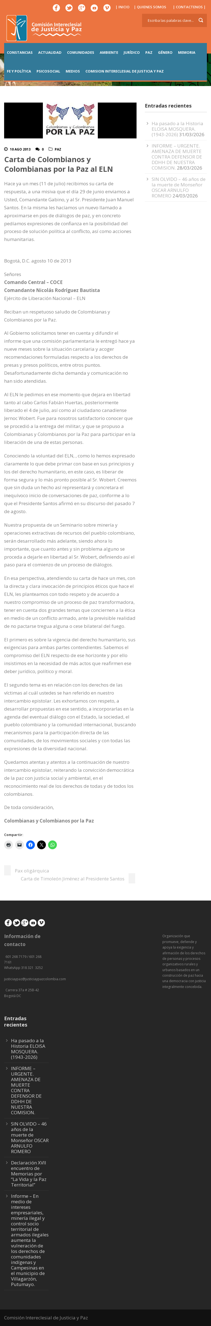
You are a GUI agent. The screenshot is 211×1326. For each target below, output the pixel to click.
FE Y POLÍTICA (19, 71)
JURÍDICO (132, 52)
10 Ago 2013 (20, 149)
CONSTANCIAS (20, 52)
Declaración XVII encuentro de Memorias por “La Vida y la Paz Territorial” (28, 1173)
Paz (58, 149)
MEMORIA (186, 52)
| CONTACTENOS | (189, 6)
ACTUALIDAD (50, 52)
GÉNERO (165, 52)
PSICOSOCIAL (48, 71)
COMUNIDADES (80, 52)
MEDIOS (73, 71)
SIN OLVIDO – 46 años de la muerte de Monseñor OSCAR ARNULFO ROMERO (179, 187)
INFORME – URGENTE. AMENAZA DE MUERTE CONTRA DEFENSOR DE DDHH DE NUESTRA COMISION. (177, 157)
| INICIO (122, 6)
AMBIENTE (109, 52)
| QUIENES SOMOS (150, 6)
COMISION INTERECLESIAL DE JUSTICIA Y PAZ (124, 71)
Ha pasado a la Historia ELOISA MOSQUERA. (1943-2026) (177, 129)
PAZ (148, 52)
